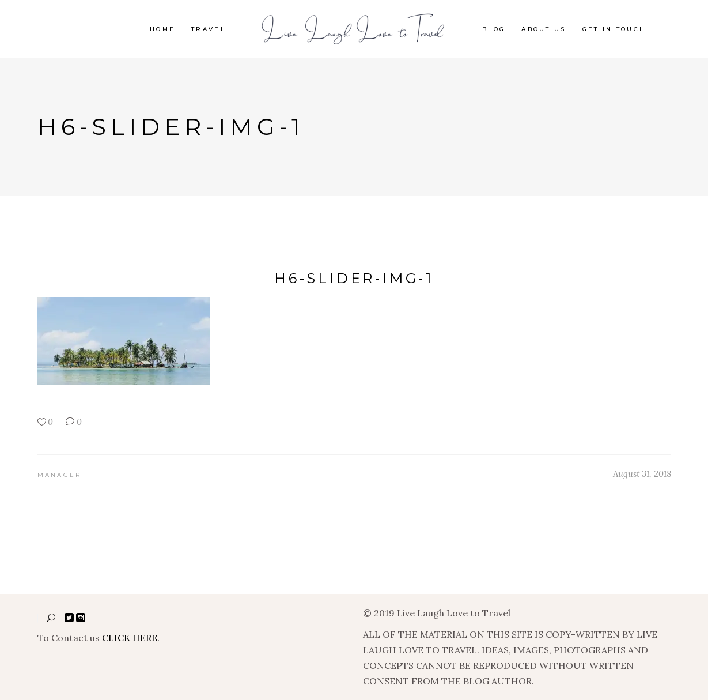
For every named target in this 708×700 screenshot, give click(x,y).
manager (59, 475)
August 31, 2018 (642, 473)
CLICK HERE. (131, 637)
